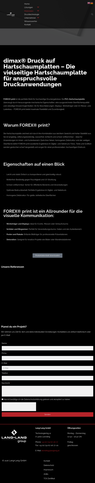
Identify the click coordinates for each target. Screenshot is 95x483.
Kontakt (27, 25)
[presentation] (19, 406)
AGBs (46, 474)
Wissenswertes (30, 21)
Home (27, 4)
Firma (4, 353)
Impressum (48, 470)
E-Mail (4, 363)
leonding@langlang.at (50, 451)
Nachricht (6, 383)
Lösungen (31, 7)
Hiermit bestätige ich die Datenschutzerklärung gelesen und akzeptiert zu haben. (37, 399)
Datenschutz (49, 465)
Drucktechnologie (31, 14)
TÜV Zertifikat (49, 478)
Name (4, 343)
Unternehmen (31, 18)
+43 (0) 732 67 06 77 (50, 442)
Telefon (5, 373)
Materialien (31, 11)
